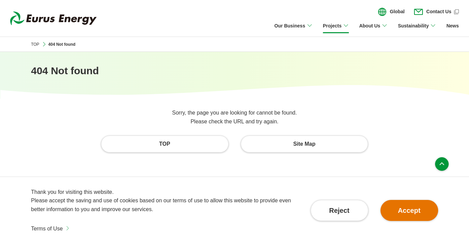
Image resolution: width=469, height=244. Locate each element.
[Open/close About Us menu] (373, 30)
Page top (442, 164)
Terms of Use (47, 228)
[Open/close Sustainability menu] (417, 30)
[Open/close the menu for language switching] (391, 11)
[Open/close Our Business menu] (293, 30)
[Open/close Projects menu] (336, 30)
